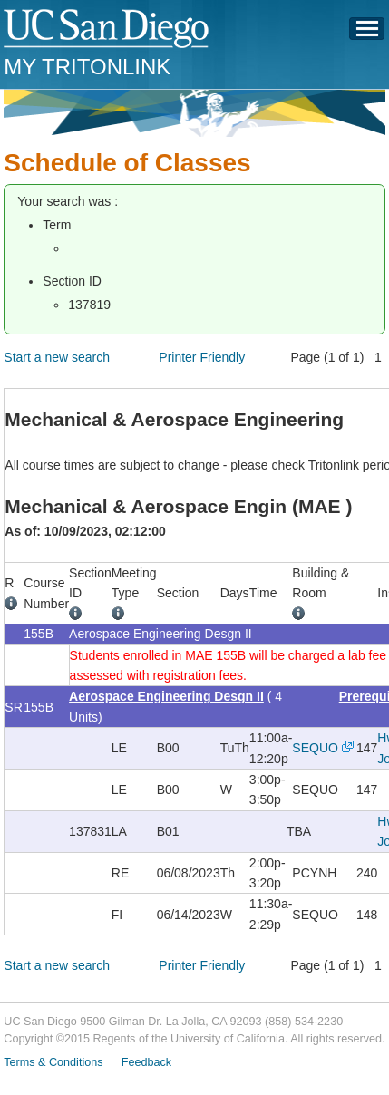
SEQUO (315, 748)
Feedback (146, 1062)
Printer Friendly (202, 357)
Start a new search (57, 357)
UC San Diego (107, 29)
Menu (367, 33)
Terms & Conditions (53, 1062)
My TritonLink (87, 66)
